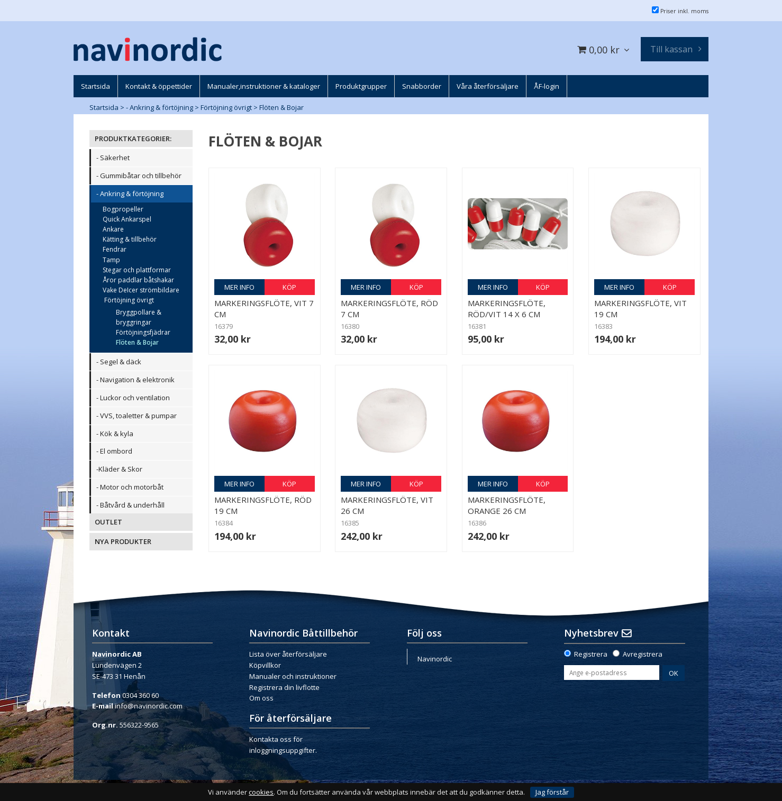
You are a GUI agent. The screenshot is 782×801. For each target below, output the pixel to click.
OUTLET (108, 522)
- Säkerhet (113, 157)
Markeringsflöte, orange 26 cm (506, 505)
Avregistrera (642, 654)
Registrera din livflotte (284, 687)
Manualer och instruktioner (293, 676)
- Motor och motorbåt (129, 487)
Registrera (590, 654)
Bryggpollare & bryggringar (138, 317)
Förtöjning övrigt (226, 107)
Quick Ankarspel (127, 219)
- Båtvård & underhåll (130, 505)
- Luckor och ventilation (133, 397)
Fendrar (114, 249)
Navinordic (434, 659)
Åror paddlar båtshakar (138, 279)
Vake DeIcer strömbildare (141, 290)
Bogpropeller (123, 209)
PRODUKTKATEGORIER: (133, 138)
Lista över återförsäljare (288, 654)
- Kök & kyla (114, 433)
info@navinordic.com (149, 706)
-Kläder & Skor (119, 469)
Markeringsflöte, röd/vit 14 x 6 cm (506, 308)
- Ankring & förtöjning (159, 107)
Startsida (104, 107)
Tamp (111, 259)
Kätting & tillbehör (130, 239)
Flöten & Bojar (281, 107)
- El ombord (114, 451)
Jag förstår (552, 792)
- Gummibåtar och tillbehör (138, 175)
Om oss (261, 698)
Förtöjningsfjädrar (143, 332)
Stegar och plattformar (137, 269)
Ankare (113, 229)
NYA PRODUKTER (123, 541)
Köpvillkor (265, 665)
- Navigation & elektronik (135, 379)
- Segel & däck (118, 361)
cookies (261, 792)
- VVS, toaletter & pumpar (136, 415)
